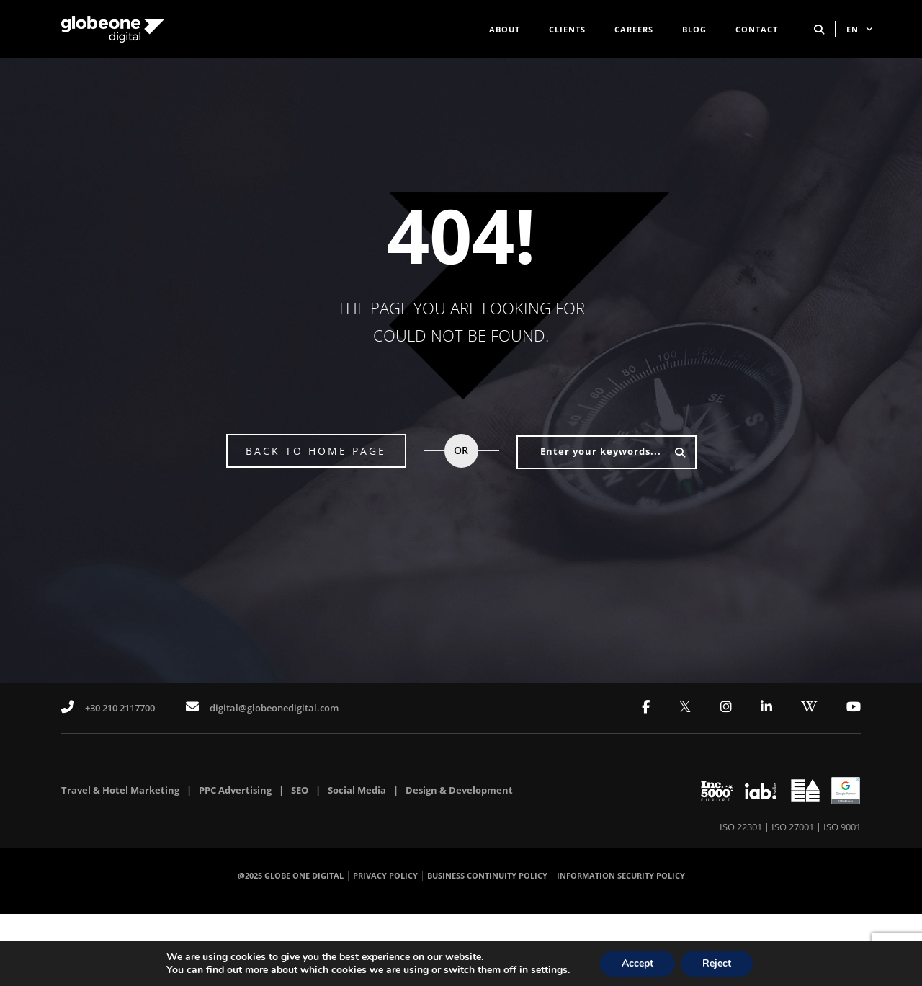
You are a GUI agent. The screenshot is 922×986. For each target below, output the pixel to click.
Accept (637, 963)
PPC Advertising (235, 789)
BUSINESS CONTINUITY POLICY (487, 875)
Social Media (357, 789)
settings (549, 970)
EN (860, 29)
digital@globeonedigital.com (262, 707)
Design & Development (459, 789)
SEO (299, 789)
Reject (716, 963)
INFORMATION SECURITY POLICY (621, 875)
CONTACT (756, 29)
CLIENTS (567, 29)
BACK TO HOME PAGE (316, 451)
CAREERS (633, 29)
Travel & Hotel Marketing (120, 789)
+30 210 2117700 (108, 707)
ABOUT (504, 29)
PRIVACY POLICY (385, 875)
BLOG (694, 29)
